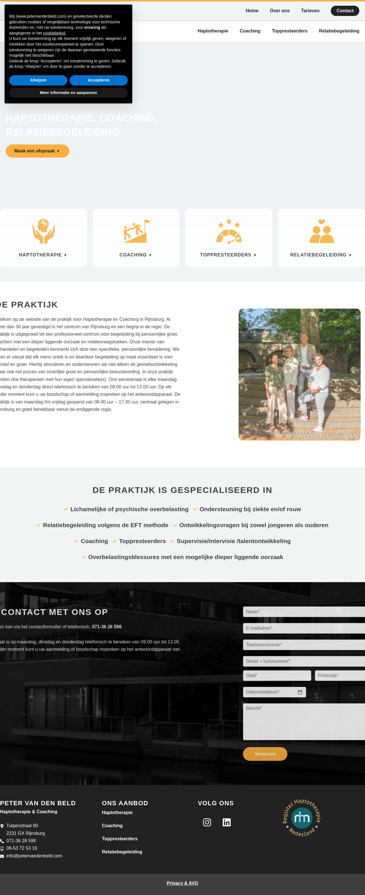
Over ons (279, 10)
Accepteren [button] (99, 867)
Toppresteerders (290, 30)
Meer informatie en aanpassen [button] (68, 879)
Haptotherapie (213, 30)
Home (252, 10)
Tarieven (310, 10)
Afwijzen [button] (38, 867)
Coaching (250, 30)
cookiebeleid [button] (54, 820)
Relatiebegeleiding (339, 30)
